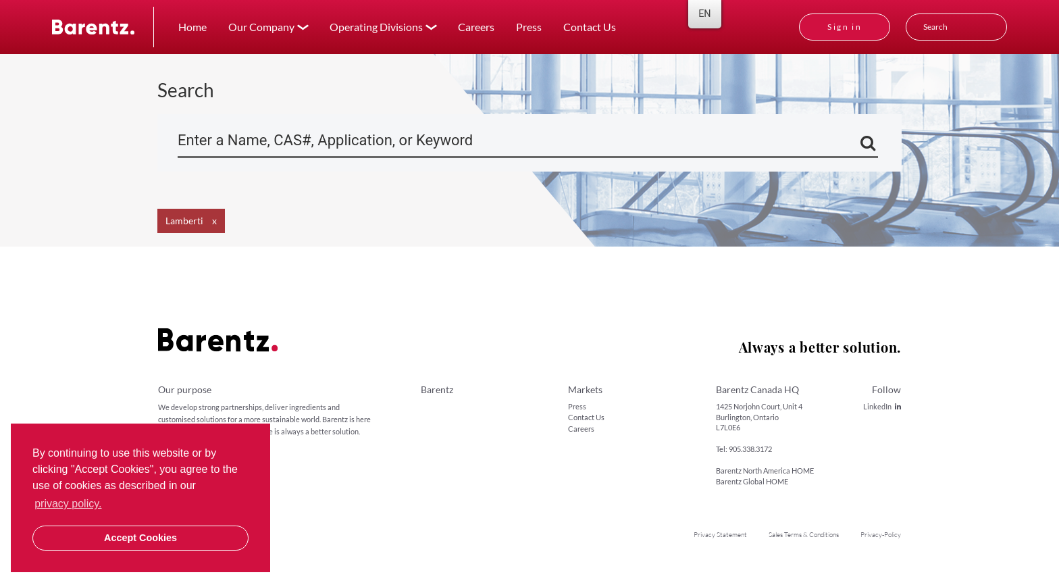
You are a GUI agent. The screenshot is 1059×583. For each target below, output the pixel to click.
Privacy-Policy (880, 534)
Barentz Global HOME (752, 481)
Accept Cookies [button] (140, 537)
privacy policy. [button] (67, 503)
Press (529, 26)
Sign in (844, 27)
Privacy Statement (720, 534)
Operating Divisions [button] (376, 26)
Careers (476, 26)
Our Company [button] (261, 26)
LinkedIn (882, 406)
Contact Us (589, 26)
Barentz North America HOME (765, 470)
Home (192, 26)
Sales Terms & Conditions (804, 534)
